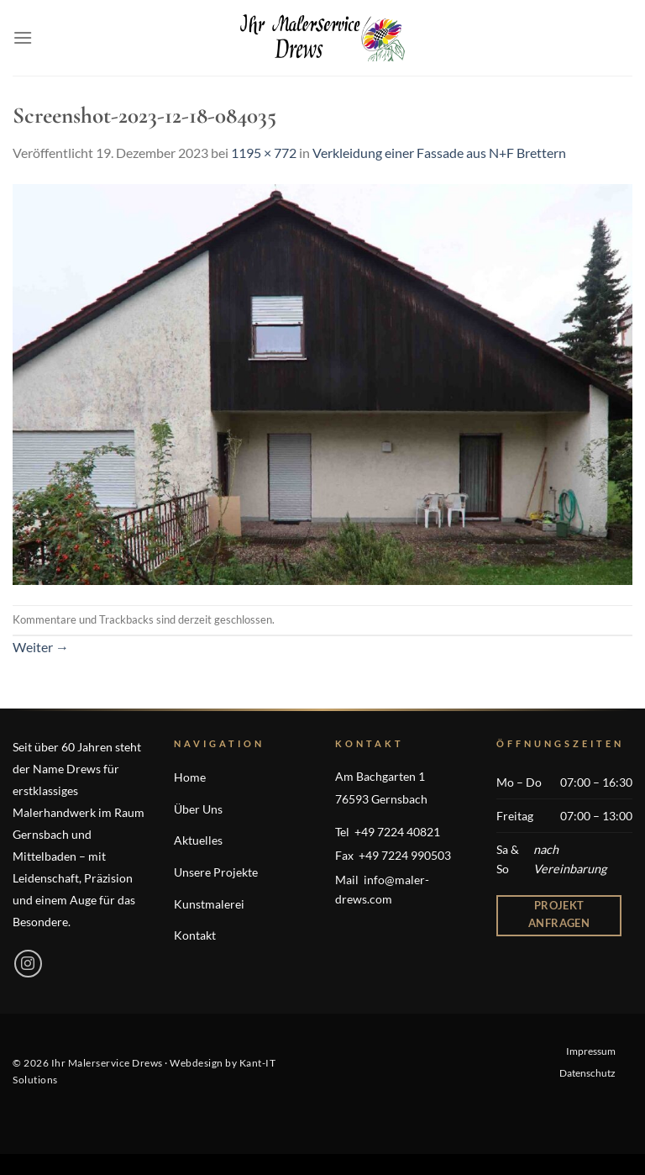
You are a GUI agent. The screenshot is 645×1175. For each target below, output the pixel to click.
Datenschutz (587, 1073)
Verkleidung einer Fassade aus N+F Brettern (439, 153)
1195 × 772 (263, 153)
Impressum (591, 1051)
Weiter (41, 647)
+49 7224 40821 (397, 832)
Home (190, 777)
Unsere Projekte (216, 872)
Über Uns (198, 809)
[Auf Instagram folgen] (28, 963)
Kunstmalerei (209, 904)
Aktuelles (198, 840)
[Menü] (23, 37)
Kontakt (195, 935)
